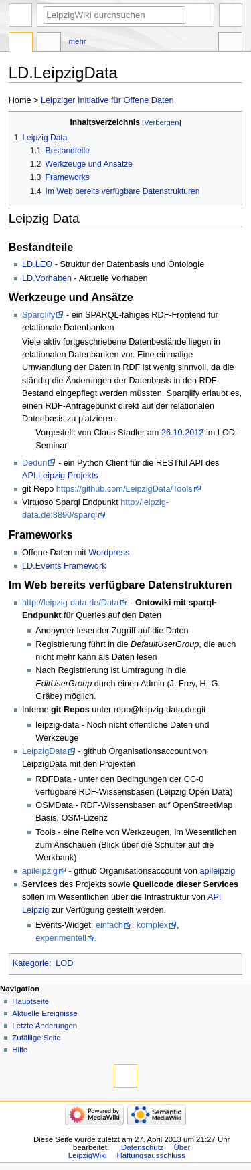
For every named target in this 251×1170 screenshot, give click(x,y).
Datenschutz (142, 1147)
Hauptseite (30, 1001)
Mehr (77, 41)
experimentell (60, 938)
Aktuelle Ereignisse (44, 1013)
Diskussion (48, 43)
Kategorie (31, 963)
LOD (64, 963)
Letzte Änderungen (44, 1025)
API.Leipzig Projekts (60, 475)
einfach (109, 925)
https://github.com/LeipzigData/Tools (124, 489)
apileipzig (40, 871)
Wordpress (108, 552)
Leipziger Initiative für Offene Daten (107, 100)
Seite (20, 43)
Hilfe (19, 1050)
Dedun (34, 463)
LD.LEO (37, 264)
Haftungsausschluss (150, 1155)
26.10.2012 (182, 432)
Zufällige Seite (36, 1038)
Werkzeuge (230, 43)
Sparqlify (38, 315)
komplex (152, 925)
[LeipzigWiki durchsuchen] (114, 15)
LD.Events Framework (64, 566)
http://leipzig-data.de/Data (70, 602)
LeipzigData (44, 751)
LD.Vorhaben (47, 278)
